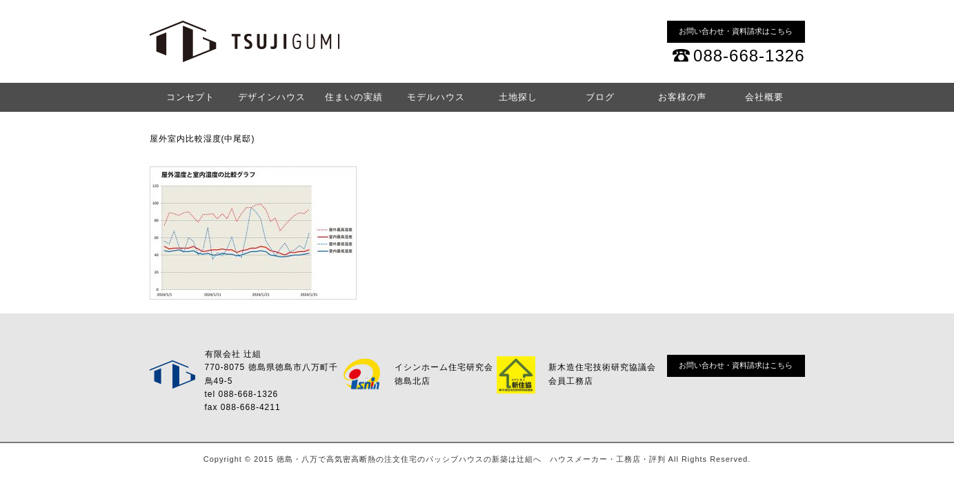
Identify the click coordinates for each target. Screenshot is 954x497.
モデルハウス (436, 97)
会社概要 (764, 97)
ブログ (600, 97)
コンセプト (190, 97)
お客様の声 (682, 97)
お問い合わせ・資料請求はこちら (736, 31)
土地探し (518, 97)
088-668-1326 (748, 55)
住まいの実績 (354, 97)
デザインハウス (272, 97)
